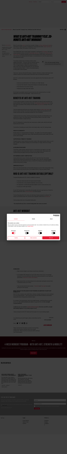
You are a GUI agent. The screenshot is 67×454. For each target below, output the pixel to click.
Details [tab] (33, 218)
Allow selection (33, 237)
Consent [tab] (16, 218)
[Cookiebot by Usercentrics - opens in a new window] (54, 215)
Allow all (51, 237)
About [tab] (51, 218)
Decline (16, 237)
